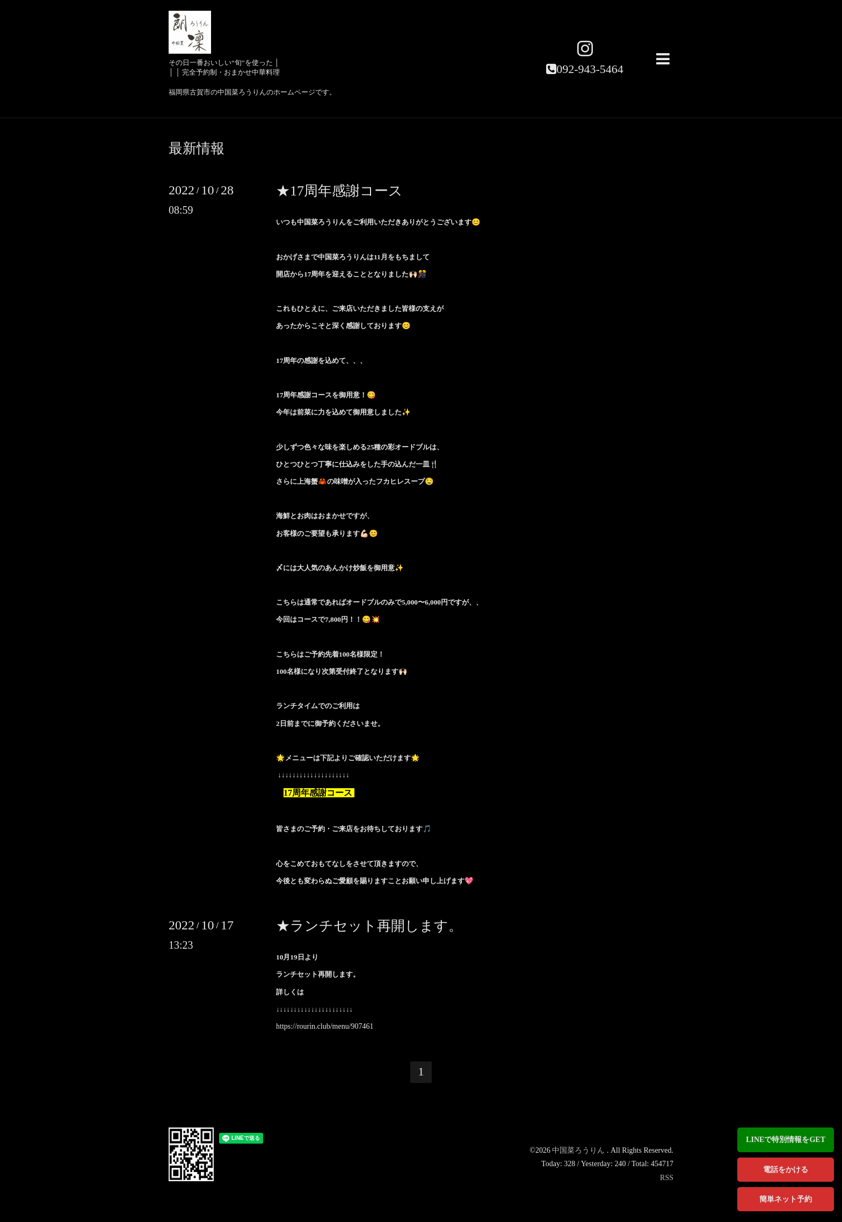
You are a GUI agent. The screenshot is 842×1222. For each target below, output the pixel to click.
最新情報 (196, 149)
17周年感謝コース (318, 792)
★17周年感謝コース (339, 191)
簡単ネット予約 (785, 1199)
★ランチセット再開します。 (369, 926)
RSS (666, 1178)
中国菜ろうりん (579, 1150)
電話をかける (785, 1170)
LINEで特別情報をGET (785, 1140)
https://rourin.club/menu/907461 (325, 1026)
